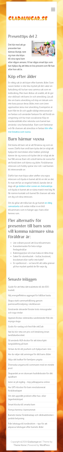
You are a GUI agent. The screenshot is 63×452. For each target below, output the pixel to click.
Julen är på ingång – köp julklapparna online (29, 382)
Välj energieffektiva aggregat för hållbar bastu (29, 295)
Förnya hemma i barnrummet (21, 409)
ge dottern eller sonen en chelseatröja (34, 186)
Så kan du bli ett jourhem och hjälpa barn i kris (29, 349)
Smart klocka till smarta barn (21, 404)
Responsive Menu (53, 9)
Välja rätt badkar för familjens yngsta (25, 359)
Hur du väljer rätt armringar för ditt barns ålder (29, 354)
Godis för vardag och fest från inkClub (26, 326)
